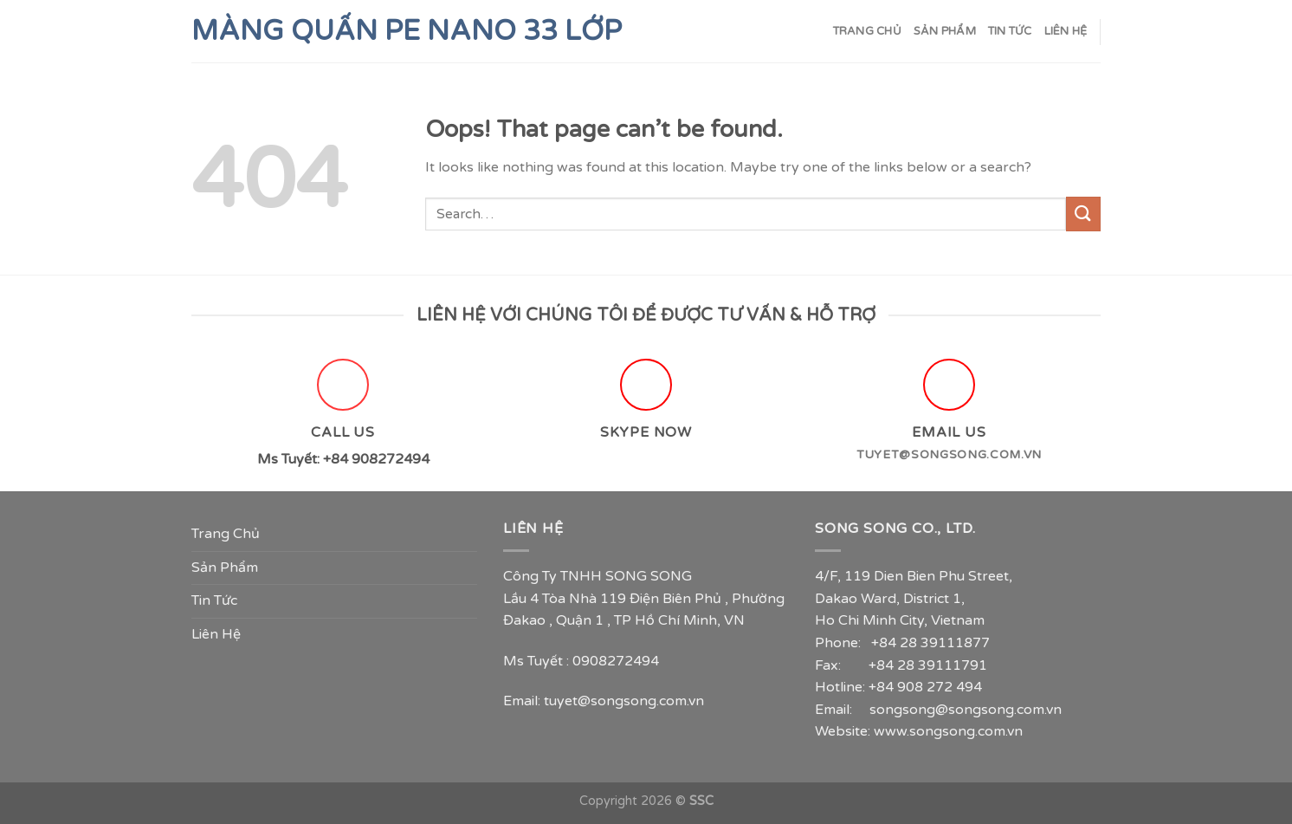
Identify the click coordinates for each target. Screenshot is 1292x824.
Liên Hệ (1066, 31)
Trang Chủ (867, 31)
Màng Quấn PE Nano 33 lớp (406, 31)
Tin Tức (1010, 31)
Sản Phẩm (945, 31)
